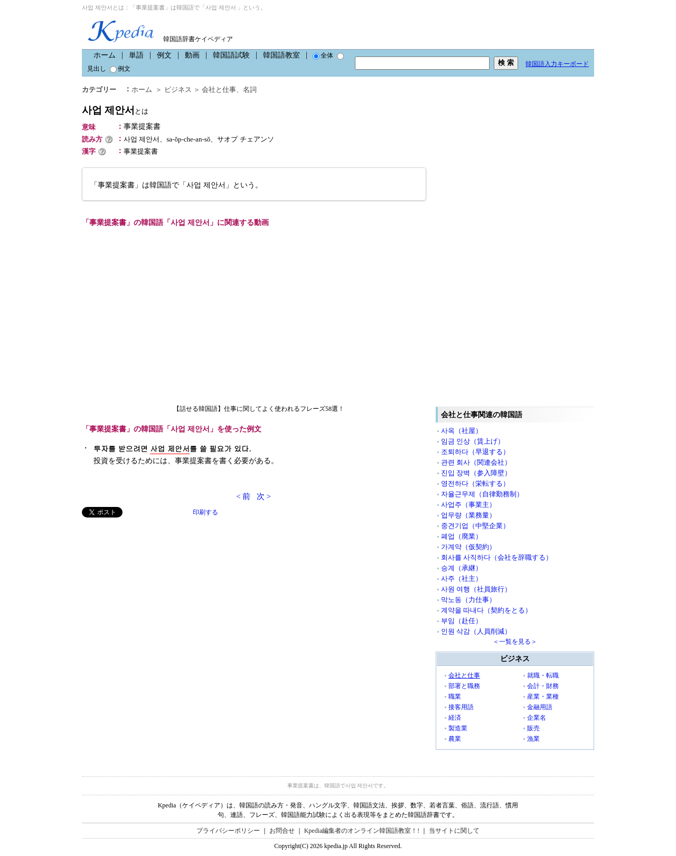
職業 (454, 696)
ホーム (104, 55)
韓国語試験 (231, 55)
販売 (533, 728)
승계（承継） (461, 568)
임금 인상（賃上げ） (472, 441)
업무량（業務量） (468, 515)
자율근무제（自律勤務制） (482, 494)
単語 (136, 55)
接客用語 (461, 707)
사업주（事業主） (468, 505)
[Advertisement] (161, 591)
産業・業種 (543, 696)
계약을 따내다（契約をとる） (486, 610)
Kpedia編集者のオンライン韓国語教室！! (362, 830)
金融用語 (539, 707)
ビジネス (178, 89)
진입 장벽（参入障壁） (476, 473)
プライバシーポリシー (228, 830)
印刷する (205, 512)
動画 (192, 55)
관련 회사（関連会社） (476, 462)
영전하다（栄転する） (475, 483)
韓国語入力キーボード (557, 64)
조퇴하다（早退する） (475, 452)
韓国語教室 (281, 55)
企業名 (536, 717)
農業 (454, 738)
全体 (323, 55)
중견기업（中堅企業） (475, 526)
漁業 (533, 738)
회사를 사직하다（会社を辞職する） (496, 557)
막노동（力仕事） (468, 600)
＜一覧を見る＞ (515, 641)
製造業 (457, 728)
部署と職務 (464, 686)
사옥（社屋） (461, 431)
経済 (454, 717)
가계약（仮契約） (468, 547)
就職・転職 (543, 675)
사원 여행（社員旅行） (476, 589)
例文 (164, 55)
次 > (264, 496)
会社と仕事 (219, 89)
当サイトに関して (454, 830)
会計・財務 (543, 686)
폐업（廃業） (461, 536)
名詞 (250, 89)
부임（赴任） (461, 621)
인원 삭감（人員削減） (476, 631)
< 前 (243, 496)
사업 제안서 (115, 110)
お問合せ (282, 830)
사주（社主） (461, 578)
